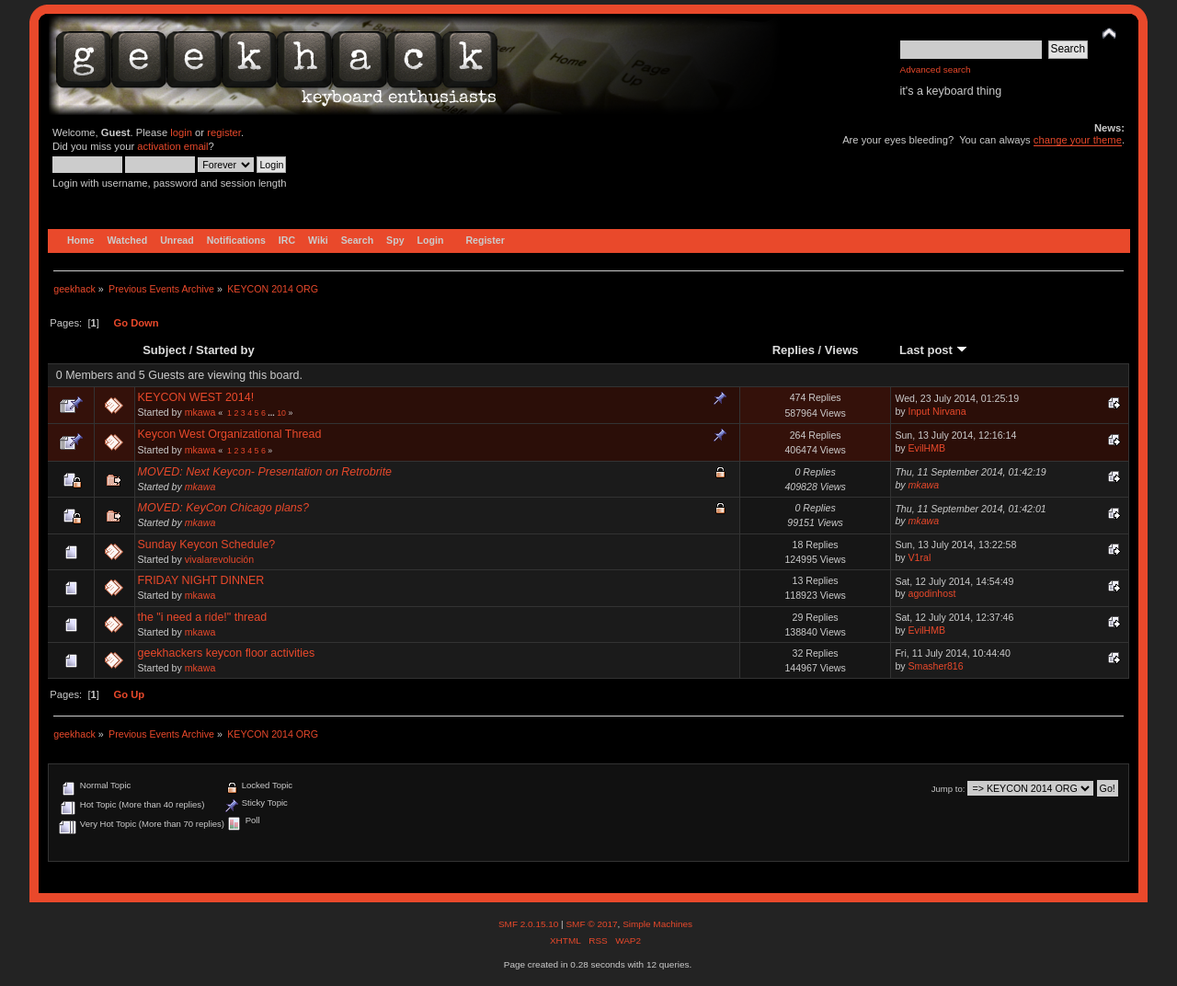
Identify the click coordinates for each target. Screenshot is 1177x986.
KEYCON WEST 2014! (196, 397)
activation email (172, 146)
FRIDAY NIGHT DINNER (201, 580)
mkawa (200, 412)
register (224, 132)
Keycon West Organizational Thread (230, 434)
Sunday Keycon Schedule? (207, 544)
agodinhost (932, 593)
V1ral (919, 557)
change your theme (1078, 139)
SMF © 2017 (591, 924)
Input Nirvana (937, 411)
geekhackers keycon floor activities (226, 653)
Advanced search (935, 69)
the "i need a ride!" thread (203, 617)
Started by (225, 350)
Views (842, 350)
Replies (793, 350)
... (272, 413)
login (181, 132)
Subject (164, 350)
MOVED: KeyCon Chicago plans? (223, 507)
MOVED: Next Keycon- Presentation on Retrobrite (265, 471)
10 (281, 413)
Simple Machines (657, 924)
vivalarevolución (219, 559)
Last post (933, 350)
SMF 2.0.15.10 (529, 924)
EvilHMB (927, 447)
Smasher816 (936, 665)
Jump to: (948, 789)
